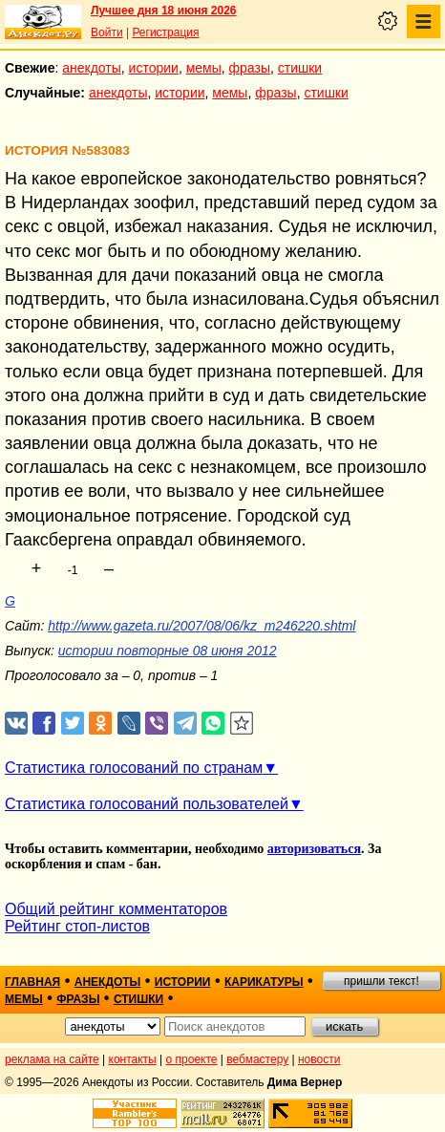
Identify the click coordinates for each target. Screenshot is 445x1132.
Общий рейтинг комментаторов (116, 909)
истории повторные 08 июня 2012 (167, 650)
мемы (204, 67)
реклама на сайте (52, 1059)
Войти (107, 32)
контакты (133, 1059)
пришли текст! (381, 981)
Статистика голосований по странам (134, 767)
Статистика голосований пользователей (146, 804)
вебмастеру (257, 1059)
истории (154, 67)
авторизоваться (314, 849)
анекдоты (91, 67)
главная (32, 982)
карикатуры (264, 982)
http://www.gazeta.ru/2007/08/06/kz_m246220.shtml (201, 625)
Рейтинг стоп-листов (77, 926)
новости (319, 1059)
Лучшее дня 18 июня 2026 (164, 10)
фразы (249, 67)
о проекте (192, 1059)
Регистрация (165, 32)
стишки (300, 67)
